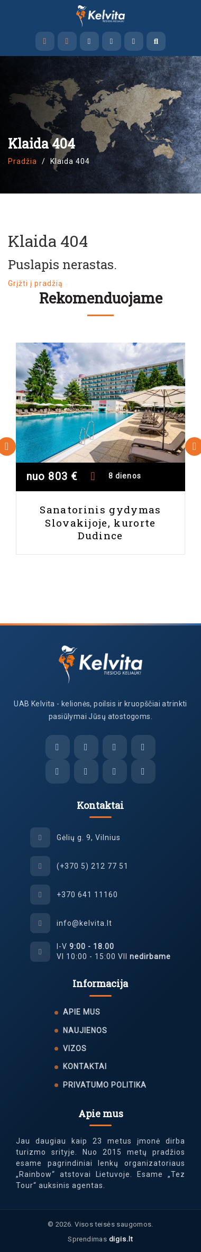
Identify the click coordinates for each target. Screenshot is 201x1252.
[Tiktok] (115, 771)
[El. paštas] (57, 747)
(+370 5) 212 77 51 (93, 866)
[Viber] (111, 41)
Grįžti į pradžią (35, 283)
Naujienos (85, 1030)
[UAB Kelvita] (101, 665)
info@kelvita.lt (84, 923)
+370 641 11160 (87, 894)
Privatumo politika (105, 1085)
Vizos (75, 1048)
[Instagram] (86, 771)
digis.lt (121, 1239)
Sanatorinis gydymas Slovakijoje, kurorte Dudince (100, 522)
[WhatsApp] (133, 41)
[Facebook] (57, 771)
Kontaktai (85, 1066)
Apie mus (81, 1012)
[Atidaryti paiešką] (156, 41)
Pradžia (22, 161)
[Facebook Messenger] (89, 41)
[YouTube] (143, 771)
